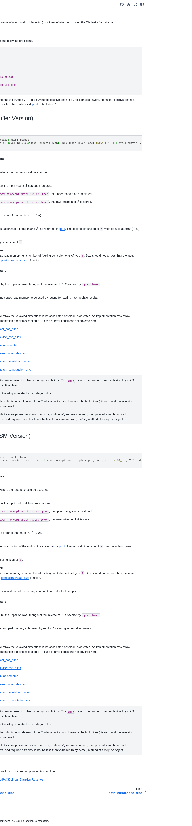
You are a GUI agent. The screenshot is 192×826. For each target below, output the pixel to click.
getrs (16, 188)
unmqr (17, 362)
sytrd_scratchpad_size (24, 559)
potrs (16, 298)
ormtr (16, 504)
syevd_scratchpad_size (24, 527)
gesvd (16, 409)
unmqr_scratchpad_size (24, 369)
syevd (16, 520)
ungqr (16, 346)
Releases (10, 792)
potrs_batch (20, 709)
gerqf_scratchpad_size (24, 148)
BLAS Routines (19, 109)
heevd (16, 425)
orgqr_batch (20, 678)
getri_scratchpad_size (24, 180)
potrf (16, 267)
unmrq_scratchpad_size (24, 385)
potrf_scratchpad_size (24, 275)
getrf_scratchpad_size (24, 164)
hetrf (16, 204)
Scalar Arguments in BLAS (22, 101)
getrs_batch (20, 662)
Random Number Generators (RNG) (21, 763)
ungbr (16, 567)
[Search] (19, 27)
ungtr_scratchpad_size (24, 591)
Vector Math (17, 781)
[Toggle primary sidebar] (44, 4)
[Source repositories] (166, 4)
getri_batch (19, 646)
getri (15, 172)
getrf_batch (19, 630)
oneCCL (9, 59)
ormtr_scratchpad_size (24, 512)
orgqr (16, 219)
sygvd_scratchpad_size (24, 543)
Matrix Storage (19, 93)
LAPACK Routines (16, 117)
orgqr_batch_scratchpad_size (24, 685)
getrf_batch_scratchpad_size (24, 638)
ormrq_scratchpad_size (24, 259)
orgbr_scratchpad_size (24, 480)
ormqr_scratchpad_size (24, 243)
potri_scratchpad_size (24, 291)
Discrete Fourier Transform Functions (19, 751)
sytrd (16, 551)
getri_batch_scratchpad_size (24, 654)
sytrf (15, 314)
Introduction (11, 36)
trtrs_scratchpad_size (24, 338)
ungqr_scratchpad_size (24, 354)
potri (16, 283)
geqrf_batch (20, 614)
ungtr (16, 583)
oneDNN (10, 53)
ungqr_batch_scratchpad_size (24, 733)
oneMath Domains (19, 87)
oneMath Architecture (20, 82)
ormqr (16, 235)
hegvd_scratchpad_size (24, 449)
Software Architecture (17, 41)
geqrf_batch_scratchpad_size (24, 622)
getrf (16, 156)
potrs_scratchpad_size (24, 306)
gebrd (16, 393)
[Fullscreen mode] (179, 4)
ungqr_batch (20, 725)
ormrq (16, 251)
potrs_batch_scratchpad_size (24, 717)
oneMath (10, 76)
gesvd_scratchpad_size (24, 417)
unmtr (16, 598)
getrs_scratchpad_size (24, 196)
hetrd (16, 456)
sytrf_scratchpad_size (24, 322)
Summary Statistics (16, 773)
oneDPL (9, 47)
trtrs (15, 330)
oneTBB (9, 70)
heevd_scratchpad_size (24, 433)
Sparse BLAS (18, 741)
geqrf (16, 125)
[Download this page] (172, 4)
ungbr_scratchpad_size (24, 575)
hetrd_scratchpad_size (24, 464)
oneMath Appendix (18, 787)
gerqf (16, 141)
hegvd (16, 441)
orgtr (16, 488)
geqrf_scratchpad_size (24, 133)
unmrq (17, 377)
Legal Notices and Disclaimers (15, 800)
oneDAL (9, 64)
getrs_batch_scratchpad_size (24, 670)
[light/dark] (185, 4)
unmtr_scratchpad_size (24, 606)
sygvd (16, 535)
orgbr (16, 472)
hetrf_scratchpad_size (24, 212)
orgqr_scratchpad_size (24, 227)
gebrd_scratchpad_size (24, 401)
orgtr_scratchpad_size (24, 496)
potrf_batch (19, 693)
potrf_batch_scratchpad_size (24, 701)
